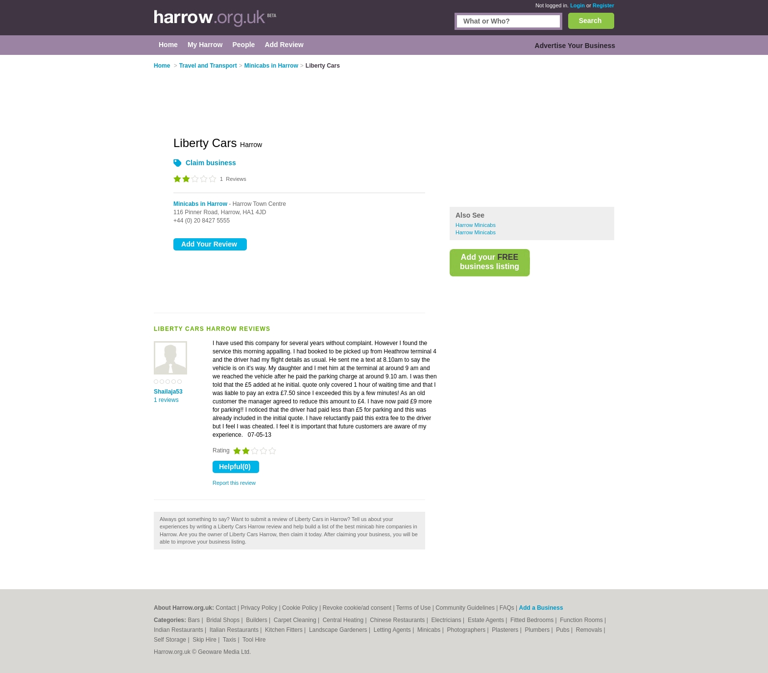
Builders (257, 620)
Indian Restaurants (179, 629)
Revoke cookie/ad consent (356, 607)
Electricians (447, 620)
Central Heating (344, 620)
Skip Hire (205, 639)
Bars (194, 620)
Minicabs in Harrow (200, 203)
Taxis (230, 639)
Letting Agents (393, 629)
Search (590, 21)
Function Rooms (582, 620)
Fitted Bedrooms (532, 620)
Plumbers (538, 629)
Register (603, 5)
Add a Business (541, 607)
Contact (226, 607)
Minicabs (429, 629)
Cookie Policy (300, 607)
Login (577, 5)
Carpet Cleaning (296, 620)
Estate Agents (486, 620)
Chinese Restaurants (398, 620)
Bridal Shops (223, 620)
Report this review (234, 483)
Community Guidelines (465, 607)
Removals (590, 629)
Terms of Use (413, 607)
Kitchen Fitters (284, 629)
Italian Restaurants (235, 629)
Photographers (467, 629)
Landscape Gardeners (339, 629)
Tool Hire (253, 639)
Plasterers (506, 629)
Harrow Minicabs (476, 225)
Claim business (211, 163)
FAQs (507, 607)
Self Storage (171, 639)
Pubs (563, 629)
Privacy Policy (258, 607)
